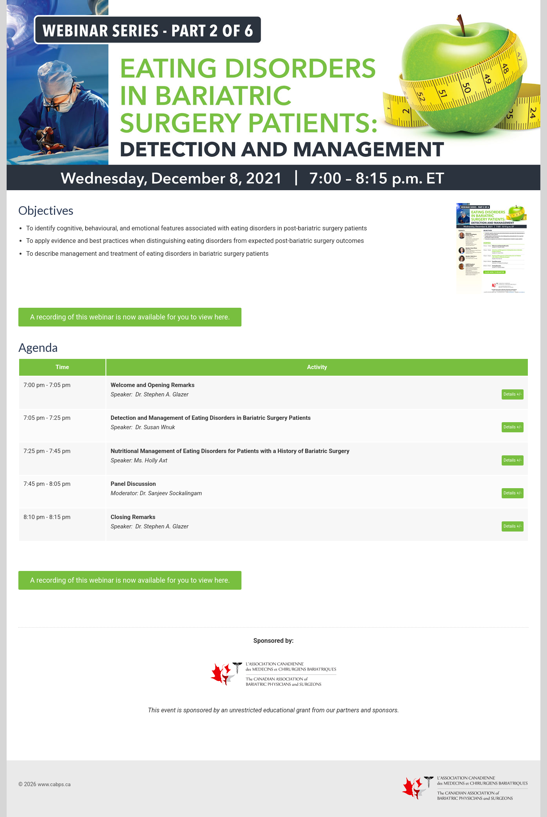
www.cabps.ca (54, 784)
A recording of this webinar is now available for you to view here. (130, 317)
